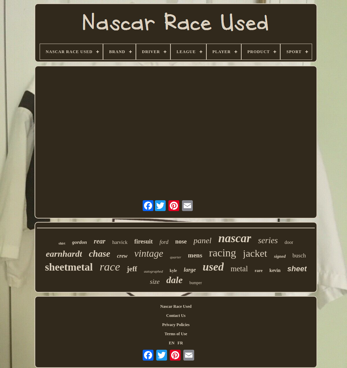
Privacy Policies (176, 324)
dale (174, 280)
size (155, 281)
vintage (148, 253)
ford (164, 242)
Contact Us (176, 315)
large (190, 270)
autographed (153, 271)
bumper (195, 282)
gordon (79, 242)
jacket (255, 253)
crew (122, 256)
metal (239, 268)
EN (172, 343)
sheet (297, 268)
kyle (173, 270)
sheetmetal (69, 267)
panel (202, 240)
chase (99, 254)
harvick (119, 242)
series (268, 240)
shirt (62, 243)
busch (299, 255)
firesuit (143, 241)
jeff (132, 269)
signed (280, 256)
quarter (175, 257)
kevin (275, 270)
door (289, 242)
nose (181, 241)
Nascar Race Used (175, 306)
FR (180, 343)
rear (99, 241)
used (213, 267)
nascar (234, 238)
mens (195, 255)
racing (222, 253)
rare (259, 270)
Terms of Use (176, 333)
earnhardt (64, 254)
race (110, 266)
